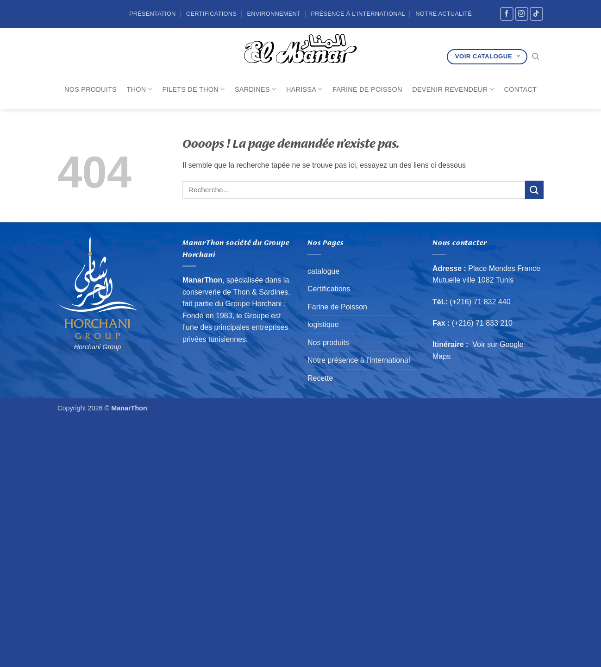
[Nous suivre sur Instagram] (521, 13)
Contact (520, 89)
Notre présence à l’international (358, 360)
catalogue (323, 271)
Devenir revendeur (453, 89)
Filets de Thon (194, 89)
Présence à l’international (358, 13)
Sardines (255, 89)
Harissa (304, 89)
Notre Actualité (443, 13)
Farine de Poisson (367, 89)
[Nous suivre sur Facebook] (506, 13)
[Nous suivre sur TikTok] (536, 13)
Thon (139, 89)
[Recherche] (535, 56)
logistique (323, 324)
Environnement (273, 13)
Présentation (152, 13)
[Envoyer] (534, 190)
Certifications (211, 13)
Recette (320, 378)
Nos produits (90, 89)
